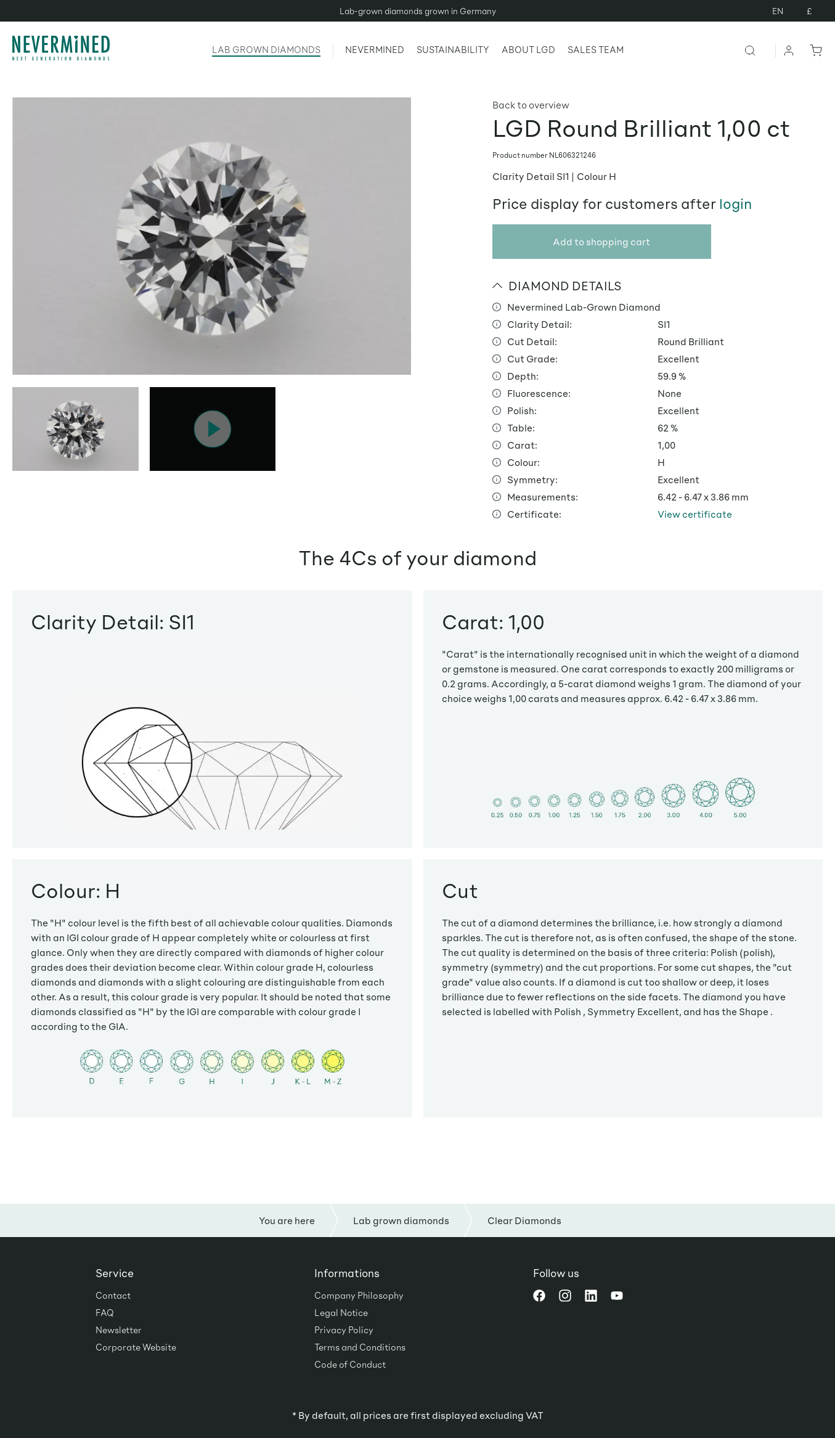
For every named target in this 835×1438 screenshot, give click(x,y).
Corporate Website (136, 1346)
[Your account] (789, 50)
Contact (113, 1295)
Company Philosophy (359, 1295)
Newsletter (119, 1329)
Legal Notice (341, 1312)
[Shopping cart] (813, 50)
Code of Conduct (350, 1364)
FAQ (105, 1312)
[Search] (759, 50)
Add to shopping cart (601, 241)
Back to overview (530, 104)
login (735, 203)
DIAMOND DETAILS (557, 285)
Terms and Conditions (359, 1346)
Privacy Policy (343, 1329)
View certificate (695, 514)
